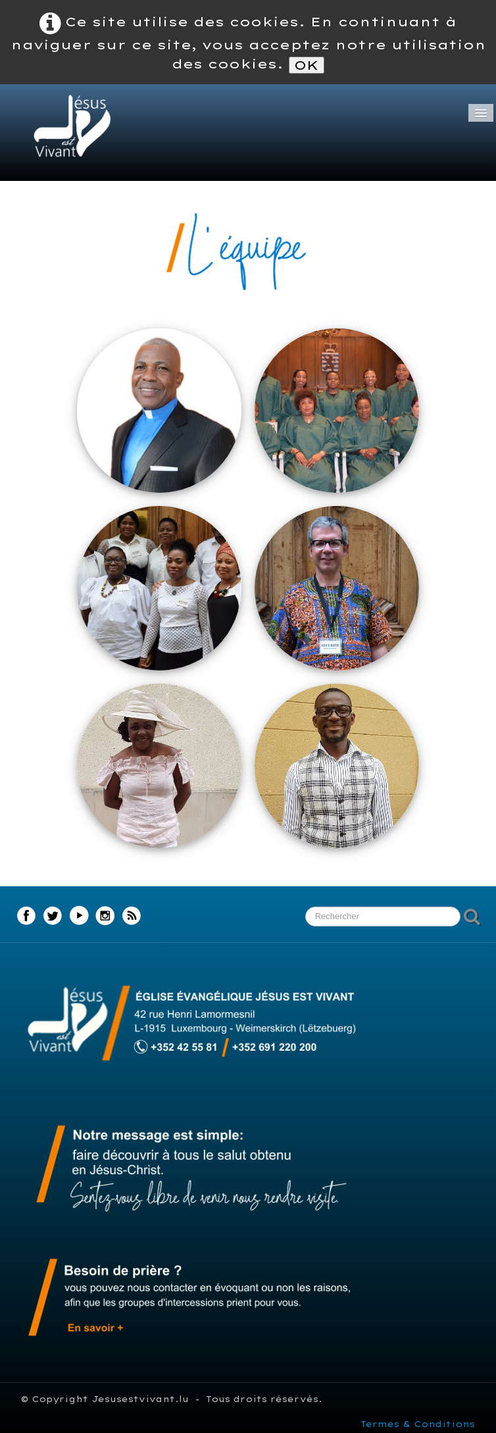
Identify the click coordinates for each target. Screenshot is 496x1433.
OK (306, 65)
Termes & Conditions (417, 1424)
